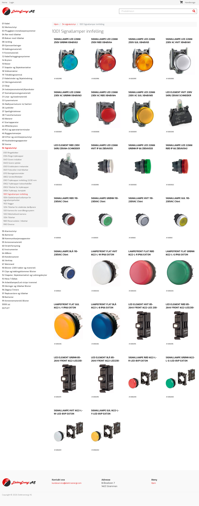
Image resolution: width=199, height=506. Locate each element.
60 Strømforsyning (11, 246)
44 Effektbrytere (10, 126)
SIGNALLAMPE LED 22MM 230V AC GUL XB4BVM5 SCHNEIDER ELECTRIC (141, 95)
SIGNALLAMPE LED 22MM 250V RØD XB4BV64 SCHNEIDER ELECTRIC (104, 42)
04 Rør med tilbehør (11, 35)
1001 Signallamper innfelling (15, 194)
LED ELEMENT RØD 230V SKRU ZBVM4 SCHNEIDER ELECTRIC (67, 148)
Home (5, 2)
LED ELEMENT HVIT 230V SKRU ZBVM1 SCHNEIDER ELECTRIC (179, 95)
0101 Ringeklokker (10, 153)
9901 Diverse (8, 225)
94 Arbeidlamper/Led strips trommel (19, 283)
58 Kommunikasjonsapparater (16, 239)
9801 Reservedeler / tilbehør (15, 221)
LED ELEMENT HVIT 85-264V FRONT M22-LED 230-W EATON (142, 308)
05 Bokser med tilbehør (13, 38)
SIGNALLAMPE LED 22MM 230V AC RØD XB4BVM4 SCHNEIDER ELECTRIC (104, 95)
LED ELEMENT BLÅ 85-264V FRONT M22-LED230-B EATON (105, 361)
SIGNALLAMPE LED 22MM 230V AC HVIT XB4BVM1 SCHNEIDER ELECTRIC (179, 42)
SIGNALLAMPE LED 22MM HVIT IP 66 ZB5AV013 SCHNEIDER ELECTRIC (104, 148)
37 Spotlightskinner (11, 111)
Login (11, 2)
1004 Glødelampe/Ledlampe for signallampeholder (17, 199)
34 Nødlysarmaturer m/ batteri (17, 104)
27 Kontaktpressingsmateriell (16, 93)
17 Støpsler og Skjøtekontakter (16, 68)
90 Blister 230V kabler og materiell (19, 268)
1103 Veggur (8, 204)
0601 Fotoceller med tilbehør (15, 170)
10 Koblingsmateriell (12, 49)
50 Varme (6, 144)
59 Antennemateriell (12, 242)
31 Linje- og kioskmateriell (14, 97)
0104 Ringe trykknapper (13, 156)
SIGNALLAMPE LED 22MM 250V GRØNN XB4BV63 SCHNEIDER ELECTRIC (67, 42)
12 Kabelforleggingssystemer (16, 57)
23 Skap (5, 86)
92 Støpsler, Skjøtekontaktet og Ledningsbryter (24, 275)
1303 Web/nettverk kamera (14, 214)
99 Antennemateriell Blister (15, 301)
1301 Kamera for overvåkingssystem (18, 211)
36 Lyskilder (8, 108)
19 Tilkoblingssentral (12, 75)
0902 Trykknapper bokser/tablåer (17, 184)
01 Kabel (6, 24)
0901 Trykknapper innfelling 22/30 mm (20, 180)
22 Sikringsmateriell (11, 82)
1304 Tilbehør (9, 218)
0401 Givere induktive (12, 160)
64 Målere (6, 253)
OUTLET (6, 308)
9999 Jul (6, 304)
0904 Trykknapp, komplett (14, 191)
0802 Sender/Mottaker (13, 177)
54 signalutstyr (69, 24)
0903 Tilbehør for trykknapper (16, 187)
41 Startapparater (10, 122)
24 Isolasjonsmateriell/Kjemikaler (18, 90)
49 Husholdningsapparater (14, 141)
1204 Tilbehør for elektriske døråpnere (19, 207)
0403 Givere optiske (11, 163)
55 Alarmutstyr (9, 231)
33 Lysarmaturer (10, 100)
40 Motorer (7, 119)
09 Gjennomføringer (11, 46)
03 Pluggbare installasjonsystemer (19, 31)
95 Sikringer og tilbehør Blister (16, 286)
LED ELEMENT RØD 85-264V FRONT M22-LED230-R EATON (180, 308)
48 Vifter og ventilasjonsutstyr (17, 137)
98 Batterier (8, 297)
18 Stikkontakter (10, 71)
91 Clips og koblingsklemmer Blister (19, 272)
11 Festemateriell (10, 53)
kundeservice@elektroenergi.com (66, 483)
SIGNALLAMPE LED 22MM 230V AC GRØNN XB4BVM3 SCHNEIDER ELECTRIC (67, 95)
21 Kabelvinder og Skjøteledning (17, 79)
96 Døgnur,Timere (10, 290)
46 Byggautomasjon (11, 133)
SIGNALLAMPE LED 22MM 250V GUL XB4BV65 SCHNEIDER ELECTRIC (141, 42)
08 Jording (7, 42)
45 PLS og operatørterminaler (16, 130)
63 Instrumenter (10, 250)
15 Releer (6, 64)
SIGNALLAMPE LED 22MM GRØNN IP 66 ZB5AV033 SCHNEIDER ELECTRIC (141, 148)
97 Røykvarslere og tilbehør (15, 294)
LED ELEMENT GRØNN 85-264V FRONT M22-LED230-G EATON (68, 361)
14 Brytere (7, 60)
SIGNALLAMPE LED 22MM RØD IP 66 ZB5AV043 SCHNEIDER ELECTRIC (179, 148)
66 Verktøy (7, 261)
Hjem (56, 24)
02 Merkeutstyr (9, 27)
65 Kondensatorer (10, 257)
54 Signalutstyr (9, 148)
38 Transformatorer (11, 115)
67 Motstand (8, 264)
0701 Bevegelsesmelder (13, 174)
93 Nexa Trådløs (9, 279)
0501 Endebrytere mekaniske (15, 167)
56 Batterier (7, 235)
